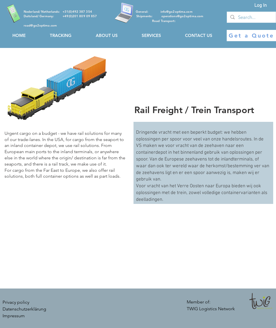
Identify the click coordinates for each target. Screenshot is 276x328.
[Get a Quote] (251, 35)
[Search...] (251, 17)
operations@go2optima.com (182, 16)
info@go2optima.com (177, 12)
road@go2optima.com (40, 25)
